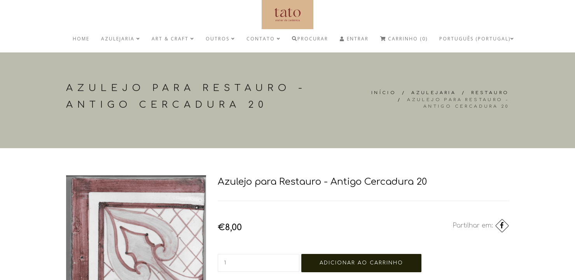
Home (81, 38)
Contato (263, 38)
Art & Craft (173, 38)
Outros (220, 38)
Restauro (490, 92)
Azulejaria (120, 38)
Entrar (354, 38)
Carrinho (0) (404, 38)
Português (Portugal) (476, 38)
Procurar (310, 38)
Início (383, 92)
